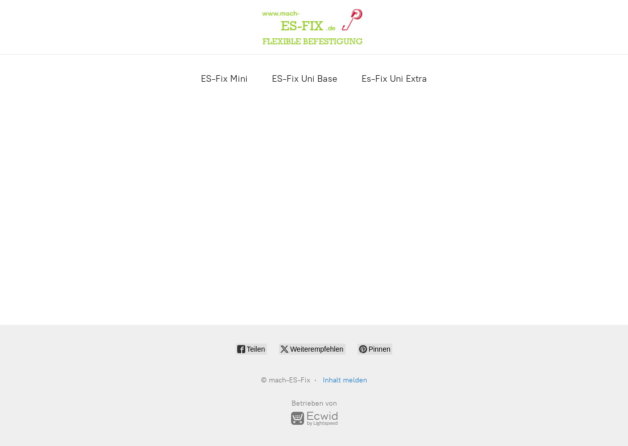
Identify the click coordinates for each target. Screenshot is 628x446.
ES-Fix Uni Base (304, 78)
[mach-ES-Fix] (313, 27)
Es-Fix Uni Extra (394, 78)
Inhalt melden (345, 380)
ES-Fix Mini (224, 78)
